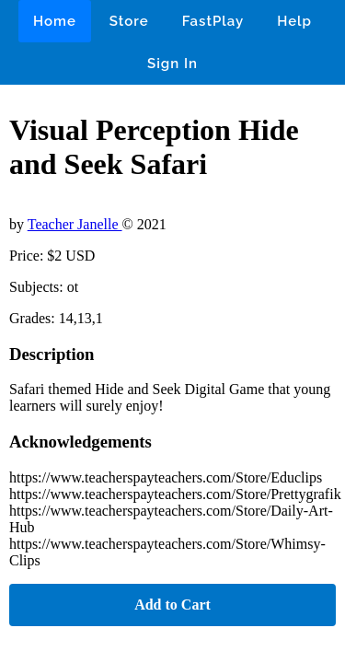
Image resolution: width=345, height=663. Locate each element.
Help (294, 21)
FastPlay (213, 21)
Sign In (172, 63)
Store (129, 21)
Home (54, 21)
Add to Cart (172, 604)
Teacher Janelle (75, 224)
